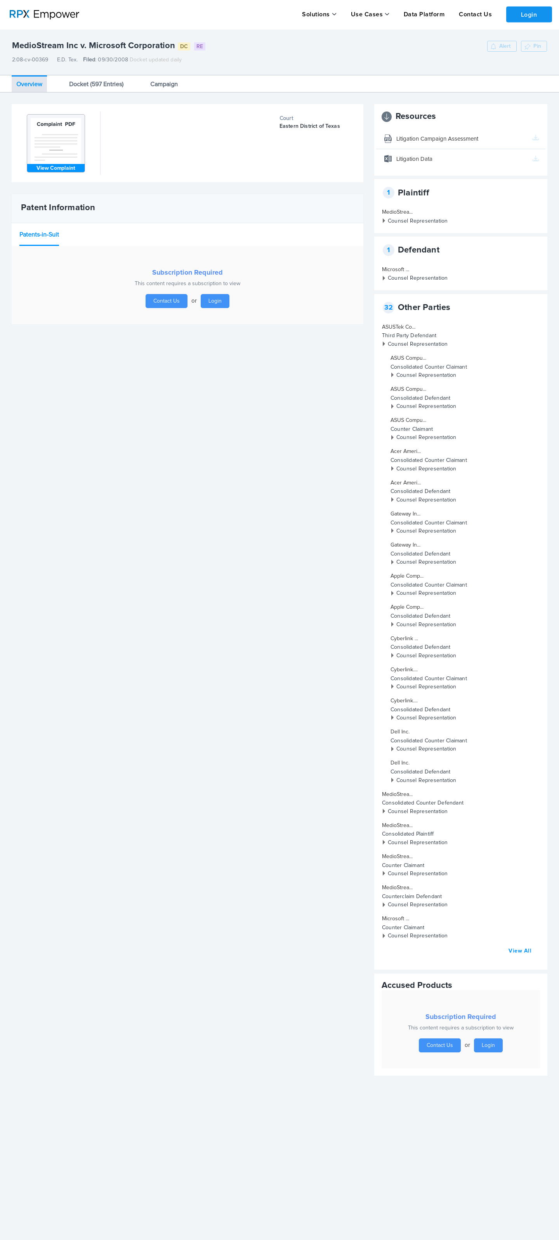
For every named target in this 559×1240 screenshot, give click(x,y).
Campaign (164, 84)
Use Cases (366, 14)
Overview (29, 84)
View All (520, 951)
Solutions (316, 14)
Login (528, 14)
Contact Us (473, 14)
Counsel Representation (418, 220)
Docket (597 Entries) (96, 84)
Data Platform (423, 14)
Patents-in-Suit (39, 234)
